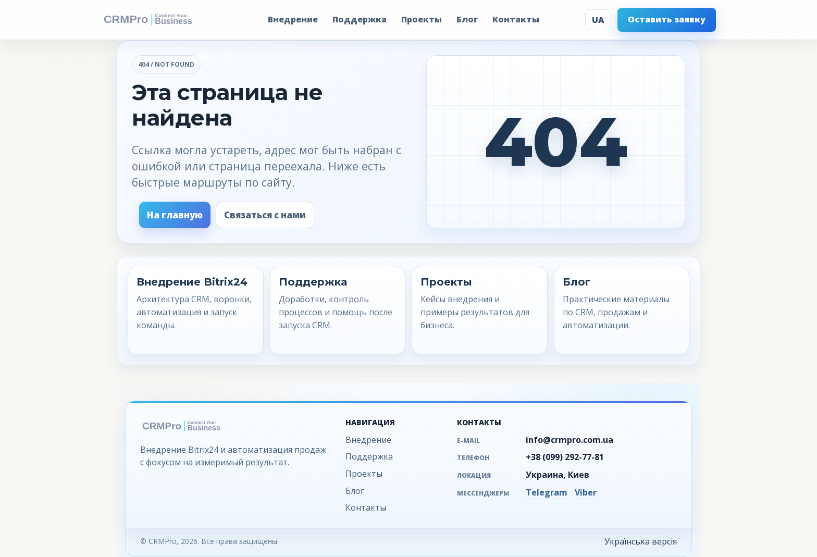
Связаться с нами (265, 215)
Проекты (421, 19)
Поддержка (359, 19)
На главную (175, 215)
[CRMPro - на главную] (161, 19)
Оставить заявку (666, 19)
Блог (467, 19)
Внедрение (293, 19)
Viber (586, 492)
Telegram (546, 492)
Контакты (515, 19)
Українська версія (640, 541)
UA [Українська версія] (598, 20)
